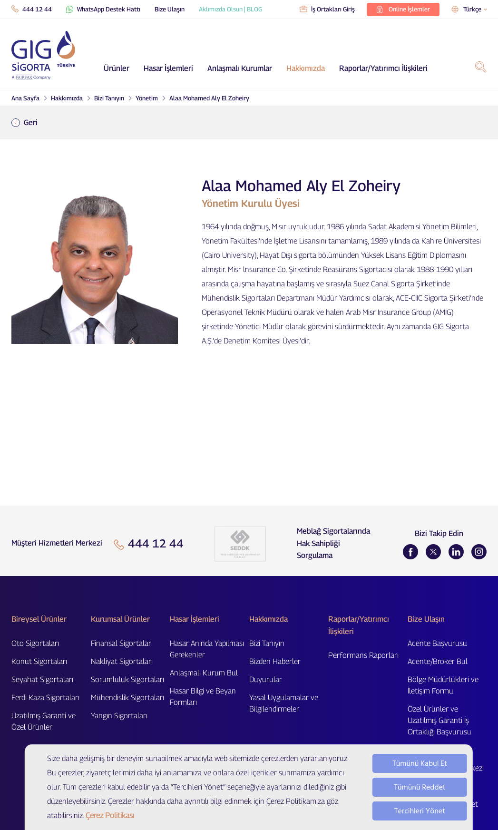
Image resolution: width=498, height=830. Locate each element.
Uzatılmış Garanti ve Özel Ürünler (43, 721)
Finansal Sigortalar (121, 643)
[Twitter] (433, 551)
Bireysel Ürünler (39, 619)
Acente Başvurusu (437, 643)
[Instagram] (479, 551)
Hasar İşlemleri (168, 68)
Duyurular (265, 679)
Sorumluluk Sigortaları (127, 679)
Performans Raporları (363, 655)
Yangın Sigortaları (119, 715)
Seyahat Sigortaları (42, 679)
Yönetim (147, 98)
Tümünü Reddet (420, 787)
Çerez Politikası (110, 815)
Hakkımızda (305, 68)
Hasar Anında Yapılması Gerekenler (207, 649)
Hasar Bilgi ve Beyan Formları (203, 696)
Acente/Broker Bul (438, 661)
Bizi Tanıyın (109, 98)
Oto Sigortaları (35, 643)
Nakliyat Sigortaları (122, 661)
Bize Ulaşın (170, 9)
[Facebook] (410, 551)
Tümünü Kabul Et (419, 763)
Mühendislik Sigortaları (127, 697)
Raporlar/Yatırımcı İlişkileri (383, 68)
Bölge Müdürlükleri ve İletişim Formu (443, 685)
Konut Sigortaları (39, 661)
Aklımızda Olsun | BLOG (230, 9)
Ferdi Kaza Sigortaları (45, 697)
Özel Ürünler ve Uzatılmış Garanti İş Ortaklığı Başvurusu (439, 720)
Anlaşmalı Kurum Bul (204, 672)
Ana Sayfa (25, 98)
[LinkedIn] (456, 551)
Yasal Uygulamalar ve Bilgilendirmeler (283, 703)
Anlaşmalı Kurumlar (239, 68)
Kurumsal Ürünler (120, 619)
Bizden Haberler (275, 661)
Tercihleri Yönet (419, 811)
